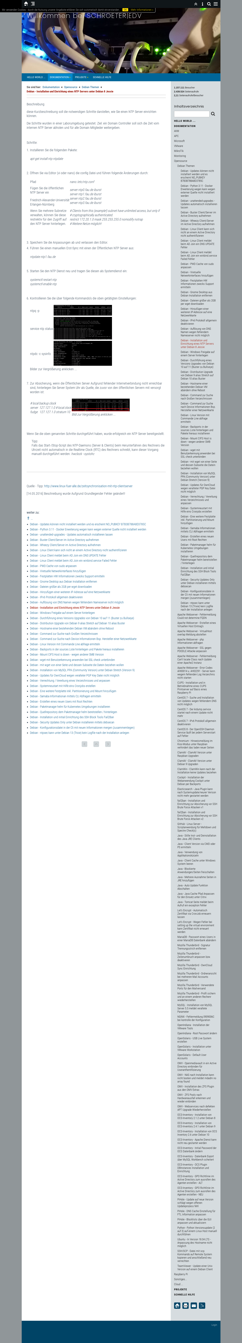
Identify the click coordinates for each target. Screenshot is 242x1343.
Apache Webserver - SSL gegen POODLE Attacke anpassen (194, 649)
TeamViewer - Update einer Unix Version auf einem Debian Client (195, 1267)
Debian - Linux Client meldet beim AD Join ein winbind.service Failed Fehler (73, 560)
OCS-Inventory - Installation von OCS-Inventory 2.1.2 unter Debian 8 (196, 1116)
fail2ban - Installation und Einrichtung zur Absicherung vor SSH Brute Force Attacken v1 (197, 804)
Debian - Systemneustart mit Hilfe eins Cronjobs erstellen (63, 686)
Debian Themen (90, 87)
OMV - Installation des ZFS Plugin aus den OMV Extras (195, 1088)
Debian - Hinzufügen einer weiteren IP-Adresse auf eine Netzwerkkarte (70, 592)
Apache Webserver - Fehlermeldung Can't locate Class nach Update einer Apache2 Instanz (196, 659)
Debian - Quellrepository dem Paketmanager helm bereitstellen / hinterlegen (73, 712)
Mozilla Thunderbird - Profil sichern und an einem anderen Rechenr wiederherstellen (196, 997)
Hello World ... (36, 77)
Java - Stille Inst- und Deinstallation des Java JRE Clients (196, 837)
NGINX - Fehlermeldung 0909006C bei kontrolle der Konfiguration (195, 1018)
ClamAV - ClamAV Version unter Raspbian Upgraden (194, 754)
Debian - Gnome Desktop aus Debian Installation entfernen (63, 581)
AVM (176, 131)
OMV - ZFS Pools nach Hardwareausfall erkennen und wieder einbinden (194, 1098)
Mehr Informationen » (142, 9)
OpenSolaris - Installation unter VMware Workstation (194, 1048)
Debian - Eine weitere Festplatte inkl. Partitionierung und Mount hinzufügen (73, 691)
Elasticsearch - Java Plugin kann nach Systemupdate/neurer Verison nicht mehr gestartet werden (196, 792)
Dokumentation (59, 77)
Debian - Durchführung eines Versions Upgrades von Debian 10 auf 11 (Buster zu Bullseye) (82, 618)
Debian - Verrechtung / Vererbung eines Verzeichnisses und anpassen (70, 680)
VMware (178, 146)
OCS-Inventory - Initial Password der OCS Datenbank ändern (196, 1149)
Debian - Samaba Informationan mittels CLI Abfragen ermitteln (65, 696)
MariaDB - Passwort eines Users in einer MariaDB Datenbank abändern (196, 938)
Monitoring (180, 156)
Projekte (80, 77)
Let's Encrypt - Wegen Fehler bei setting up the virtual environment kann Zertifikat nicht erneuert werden (195, 927)
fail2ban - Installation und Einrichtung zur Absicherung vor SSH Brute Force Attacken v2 (197, 816)
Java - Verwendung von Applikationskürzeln (189, 853)
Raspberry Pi (181, 1274)
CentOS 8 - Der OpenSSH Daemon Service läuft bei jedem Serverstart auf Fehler (196, 732)
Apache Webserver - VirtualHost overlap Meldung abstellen (194, 632)
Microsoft (179, 141)
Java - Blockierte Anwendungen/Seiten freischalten (195, 870)
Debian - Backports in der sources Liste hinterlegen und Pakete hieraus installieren (77, 649)
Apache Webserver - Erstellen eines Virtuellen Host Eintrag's (196, 624)
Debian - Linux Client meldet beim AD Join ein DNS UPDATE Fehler (68, 555)
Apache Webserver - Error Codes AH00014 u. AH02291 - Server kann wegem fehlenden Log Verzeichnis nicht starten (196, 672)
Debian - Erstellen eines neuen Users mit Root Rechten (61, 701)
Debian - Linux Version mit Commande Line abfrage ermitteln (65, 644)
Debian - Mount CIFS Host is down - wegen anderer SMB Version (67, 654)
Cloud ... (178, 1284)
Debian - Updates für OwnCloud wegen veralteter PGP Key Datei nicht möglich (74, 675)
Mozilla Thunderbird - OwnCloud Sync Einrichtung (194, 966)
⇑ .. (30, 518)
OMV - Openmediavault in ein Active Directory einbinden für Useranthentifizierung (196, 1066)
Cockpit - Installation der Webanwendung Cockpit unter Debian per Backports (193, 781)
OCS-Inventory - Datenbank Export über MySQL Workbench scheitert (195, 1158)
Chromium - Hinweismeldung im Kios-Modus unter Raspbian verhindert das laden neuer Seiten (195, 744)
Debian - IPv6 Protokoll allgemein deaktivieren (56, 597)
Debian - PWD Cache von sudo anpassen (53, 566)
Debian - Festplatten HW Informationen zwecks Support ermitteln (67, 576)
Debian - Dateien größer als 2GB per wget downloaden (61, 586)
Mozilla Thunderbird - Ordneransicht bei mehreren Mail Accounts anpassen (196, 977)
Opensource (70, 87)
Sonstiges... (180, 1279)
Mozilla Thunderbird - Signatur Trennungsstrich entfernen (193, 947)
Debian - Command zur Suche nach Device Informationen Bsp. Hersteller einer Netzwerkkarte (83, 639)
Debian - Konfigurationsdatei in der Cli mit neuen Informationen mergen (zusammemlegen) (82, 727)
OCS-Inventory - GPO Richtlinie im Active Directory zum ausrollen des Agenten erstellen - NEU (196, 1191)
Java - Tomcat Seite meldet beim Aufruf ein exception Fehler (195, 903)
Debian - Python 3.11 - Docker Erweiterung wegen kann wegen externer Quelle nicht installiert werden (88, 529)
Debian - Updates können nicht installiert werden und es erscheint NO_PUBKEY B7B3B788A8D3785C (88, 524)
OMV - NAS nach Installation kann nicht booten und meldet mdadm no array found (196, 1078)
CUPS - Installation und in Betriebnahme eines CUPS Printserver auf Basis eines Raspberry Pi (192, 687)
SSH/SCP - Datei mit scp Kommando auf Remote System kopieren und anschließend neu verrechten (194, 1256)
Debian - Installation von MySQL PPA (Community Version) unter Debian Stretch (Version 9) (82, 670)
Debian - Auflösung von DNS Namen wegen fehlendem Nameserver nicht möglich (77, 602)
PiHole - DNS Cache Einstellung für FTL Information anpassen (196, 1212)
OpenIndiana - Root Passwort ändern (197, 1033)
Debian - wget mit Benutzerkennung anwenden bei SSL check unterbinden (72, 660)
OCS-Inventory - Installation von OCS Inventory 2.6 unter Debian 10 (197, 1133)
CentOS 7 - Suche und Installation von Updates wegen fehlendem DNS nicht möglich (196, 701)
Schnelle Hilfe (102, 77)
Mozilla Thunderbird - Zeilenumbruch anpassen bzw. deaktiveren (194, 957)
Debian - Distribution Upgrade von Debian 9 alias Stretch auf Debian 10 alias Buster (77, 623)
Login (214, 1324)
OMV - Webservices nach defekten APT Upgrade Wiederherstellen (196, 1108)
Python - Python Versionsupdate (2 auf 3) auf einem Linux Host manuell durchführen (197, 1231)
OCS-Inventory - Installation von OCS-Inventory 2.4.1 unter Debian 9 (196, 1124)
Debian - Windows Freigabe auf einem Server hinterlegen (62, 613)
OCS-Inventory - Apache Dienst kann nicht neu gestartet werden (196, 1141)
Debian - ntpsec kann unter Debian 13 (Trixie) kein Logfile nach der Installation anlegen (79, 732)
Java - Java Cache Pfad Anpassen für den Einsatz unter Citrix (195, 895)
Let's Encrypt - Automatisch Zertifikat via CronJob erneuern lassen (194, 914)
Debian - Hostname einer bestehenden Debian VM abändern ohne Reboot (72, 628)
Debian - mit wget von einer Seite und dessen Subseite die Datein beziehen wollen (77, 665)
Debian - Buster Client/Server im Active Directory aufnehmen (64, 540)
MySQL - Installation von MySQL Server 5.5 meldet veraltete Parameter (194, 1008)
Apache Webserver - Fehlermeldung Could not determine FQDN (196, 616)
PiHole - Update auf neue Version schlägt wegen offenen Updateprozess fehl (195, 1203)
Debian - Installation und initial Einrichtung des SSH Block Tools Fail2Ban (72, 717)
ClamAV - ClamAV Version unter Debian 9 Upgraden (194, 762)
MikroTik (179, 151)
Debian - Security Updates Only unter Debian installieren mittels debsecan (72, 722)
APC (176, 136)
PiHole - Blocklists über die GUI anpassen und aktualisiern (194, 1221)
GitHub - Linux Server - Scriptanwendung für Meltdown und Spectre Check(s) (196, 827)
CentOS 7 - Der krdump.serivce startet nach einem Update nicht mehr (195, 713)
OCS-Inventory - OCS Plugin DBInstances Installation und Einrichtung (193, 1168)
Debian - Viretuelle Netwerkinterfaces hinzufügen (58, 571)
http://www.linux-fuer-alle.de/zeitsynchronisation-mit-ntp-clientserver (88, 486)
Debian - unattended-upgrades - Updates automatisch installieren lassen (71, 534)
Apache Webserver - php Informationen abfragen (190, 641)
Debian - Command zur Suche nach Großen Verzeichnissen (64, 633)
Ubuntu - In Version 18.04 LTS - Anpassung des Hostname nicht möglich (194, 1243)
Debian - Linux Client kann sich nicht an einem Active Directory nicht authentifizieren (78, 550)
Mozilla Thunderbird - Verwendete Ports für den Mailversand (195, 986)
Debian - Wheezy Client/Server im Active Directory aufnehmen (65, 545)
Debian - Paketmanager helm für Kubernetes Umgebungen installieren (70, 706)
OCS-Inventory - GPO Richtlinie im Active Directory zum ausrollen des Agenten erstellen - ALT (196, 1179)
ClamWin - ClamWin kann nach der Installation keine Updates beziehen (196, 770)
